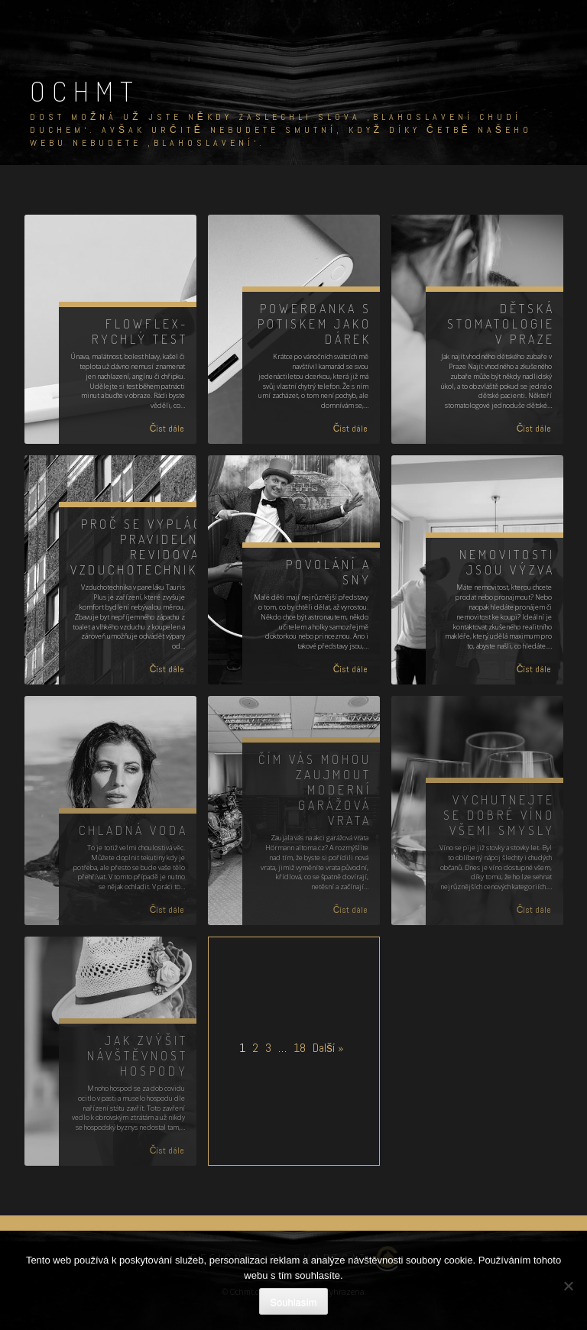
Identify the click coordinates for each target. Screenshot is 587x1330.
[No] (568, 1285)
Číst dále (167, 428)
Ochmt (85, 90)
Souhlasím (293, 1302)
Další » (328, 1048)
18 (300, 1048)
